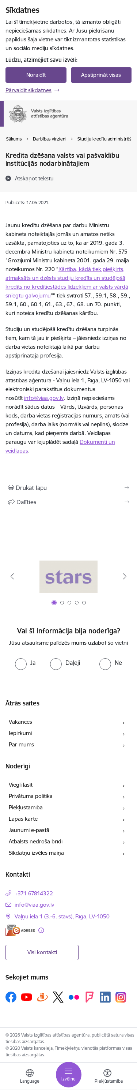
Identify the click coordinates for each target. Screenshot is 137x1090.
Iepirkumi (20, 733)
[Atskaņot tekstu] (34, 178)
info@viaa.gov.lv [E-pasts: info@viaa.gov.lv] (34, 904)
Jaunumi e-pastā (29, 830)
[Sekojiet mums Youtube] (26, 996)
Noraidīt (36, 74)
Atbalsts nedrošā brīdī (35, 841)
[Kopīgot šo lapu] (68, 502)
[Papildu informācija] (41, 930)
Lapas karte (23, 818)
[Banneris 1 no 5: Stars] (68, 576)
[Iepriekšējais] (12, 576)
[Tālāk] (125, 576)
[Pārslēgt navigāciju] (68, 1074)
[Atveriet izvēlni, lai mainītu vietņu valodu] (29, 1077)
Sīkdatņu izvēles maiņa (36, 852)
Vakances (20, 721)
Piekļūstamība (26, 807)
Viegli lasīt (21, 784)
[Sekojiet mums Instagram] (120, 997)
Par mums (21, 744)
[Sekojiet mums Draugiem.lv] (42, 996)
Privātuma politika (31, 796)
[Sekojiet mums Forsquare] (89, 997)
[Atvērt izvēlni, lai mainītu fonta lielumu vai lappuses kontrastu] (107, 1077)
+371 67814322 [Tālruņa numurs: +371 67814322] (34, 893)
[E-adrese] (20, 930)
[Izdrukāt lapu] (68, 488)
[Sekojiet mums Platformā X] (58, 997)
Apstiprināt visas (101, 74)
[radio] (25, 662)
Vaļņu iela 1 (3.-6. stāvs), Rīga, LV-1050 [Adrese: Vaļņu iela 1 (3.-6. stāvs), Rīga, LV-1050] (62, 916)
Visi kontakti (42, 952)
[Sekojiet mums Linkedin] (105, 997)
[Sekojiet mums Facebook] (10, 997)
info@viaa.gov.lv (44, 397)
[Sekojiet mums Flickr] (73, 996)
